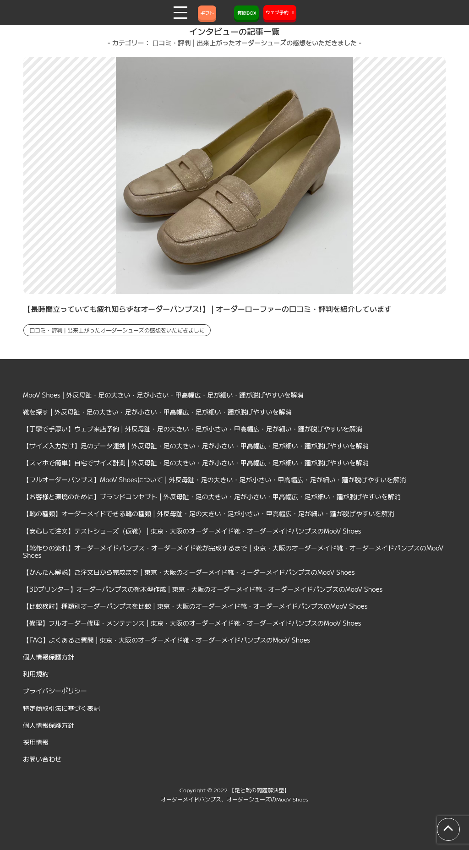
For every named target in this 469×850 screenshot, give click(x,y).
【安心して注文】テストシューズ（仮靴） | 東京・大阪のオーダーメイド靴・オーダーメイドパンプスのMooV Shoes (192, 530)
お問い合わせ (42, 758)
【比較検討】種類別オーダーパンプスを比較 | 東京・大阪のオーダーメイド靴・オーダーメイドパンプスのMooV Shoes (195, 605)
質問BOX (246, 12)
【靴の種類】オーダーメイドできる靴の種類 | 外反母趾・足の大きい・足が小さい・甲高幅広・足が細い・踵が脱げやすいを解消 (208, 513)
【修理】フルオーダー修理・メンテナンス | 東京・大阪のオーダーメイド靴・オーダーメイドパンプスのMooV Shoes (192, 622)
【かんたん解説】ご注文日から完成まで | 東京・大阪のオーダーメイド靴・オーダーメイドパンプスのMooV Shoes (189, 572)
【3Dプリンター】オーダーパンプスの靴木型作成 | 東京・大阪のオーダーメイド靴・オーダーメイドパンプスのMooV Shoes (202, 589)
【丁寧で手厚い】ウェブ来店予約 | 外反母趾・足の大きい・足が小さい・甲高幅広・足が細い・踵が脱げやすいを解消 (192, 428)
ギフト (207, 12)
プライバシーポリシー (55, 690)
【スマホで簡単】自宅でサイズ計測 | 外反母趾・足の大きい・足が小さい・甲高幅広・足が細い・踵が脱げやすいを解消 (196, 462)
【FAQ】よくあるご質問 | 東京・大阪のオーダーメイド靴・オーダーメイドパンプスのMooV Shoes (166, 639)
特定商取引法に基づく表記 (61, 708)
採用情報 (36, 741)
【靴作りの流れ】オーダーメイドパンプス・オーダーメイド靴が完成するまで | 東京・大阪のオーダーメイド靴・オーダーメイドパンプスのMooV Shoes (233, 551)
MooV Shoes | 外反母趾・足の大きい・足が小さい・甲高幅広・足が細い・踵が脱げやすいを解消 (163, 394)
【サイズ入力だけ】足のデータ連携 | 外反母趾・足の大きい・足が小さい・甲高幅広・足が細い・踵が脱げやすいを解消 (196, 445)
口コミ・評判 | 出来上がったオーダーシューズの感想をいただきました (117, 330)
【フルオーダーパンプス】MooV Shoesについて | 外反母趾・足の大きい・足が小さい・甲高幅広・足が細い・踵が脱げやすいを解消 (214, 479)
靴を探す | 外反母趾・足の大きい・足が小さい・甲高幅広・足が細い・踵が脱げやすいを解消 (157, 411)
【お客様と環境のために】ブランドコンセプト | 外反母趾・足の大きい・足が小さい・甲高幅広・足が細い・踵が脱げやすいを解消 (212, 496)
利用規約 (36, 673)
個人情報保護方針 (48, 656)
